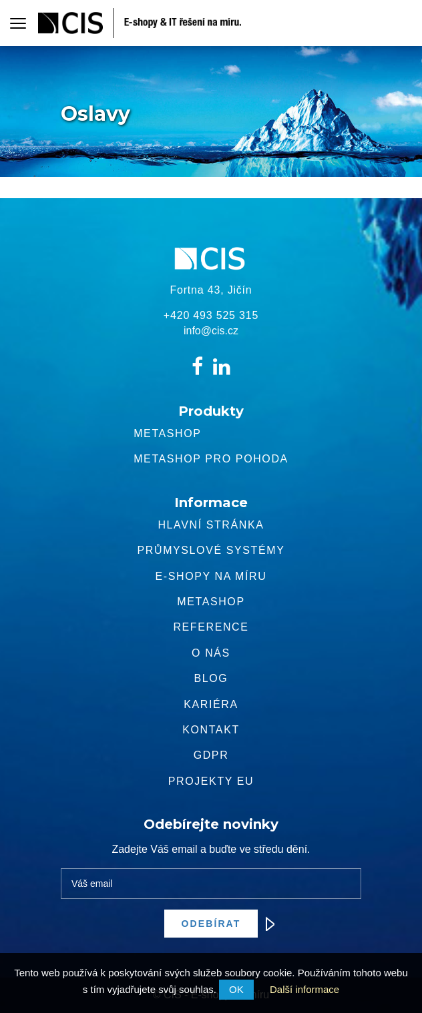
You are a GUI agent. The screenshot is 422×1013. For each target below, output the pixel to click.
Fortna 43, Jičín (211, 290)
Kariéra (211, 704)
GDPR (211, 755)
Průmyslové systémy (211, 550)
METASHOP (210, 601)
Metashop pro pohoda (211, 458)
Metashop (167, 433)
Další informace (304, 989)
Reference (210, 627)
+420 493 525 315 (211, 315)
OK (236, 989)
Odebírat (220, 923)
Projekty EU (211, 781)
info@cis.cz (211, 330)
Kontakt (211, 729)
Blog (211, 678)
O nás (211, 653)
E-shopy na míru (211, 576)
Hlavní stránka (211, 525)
